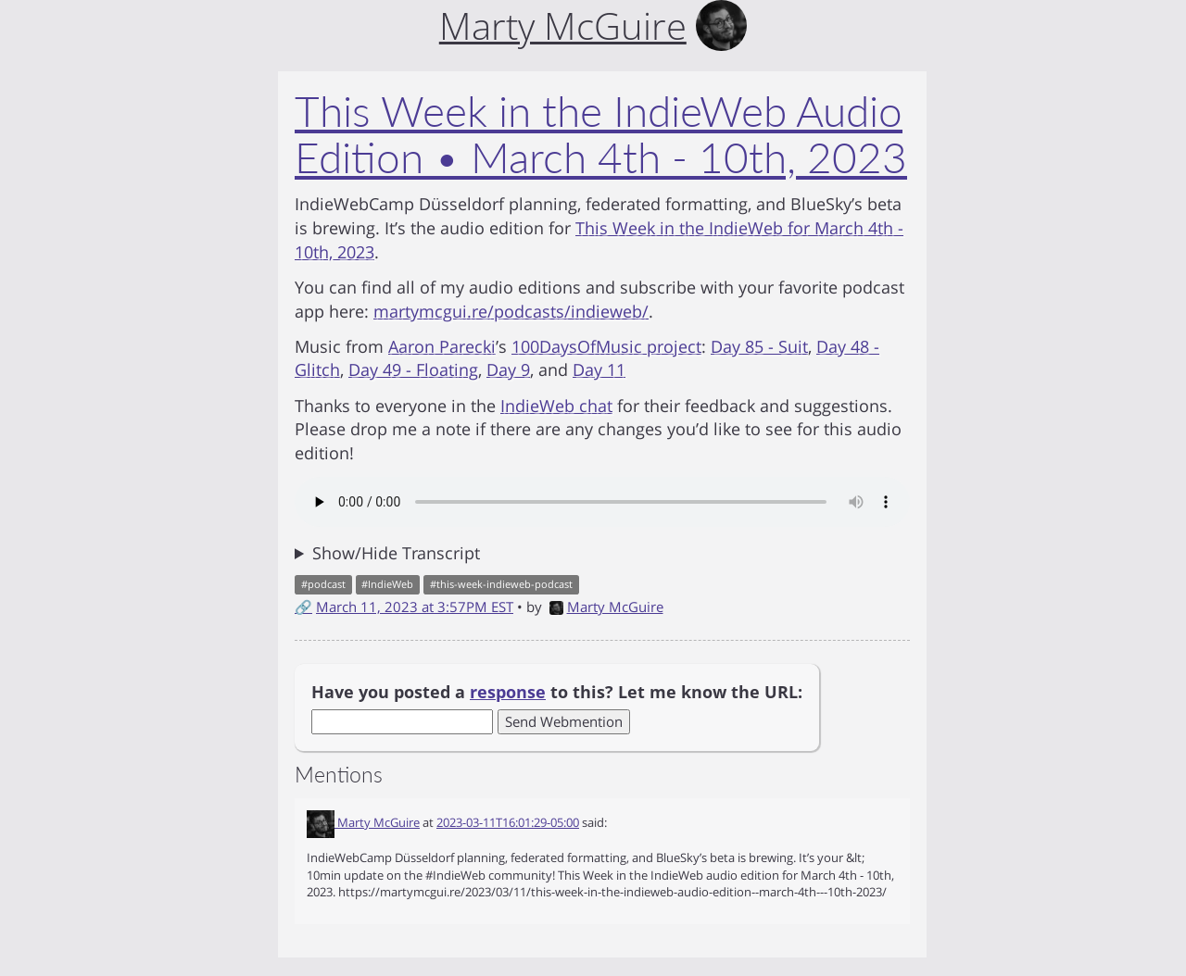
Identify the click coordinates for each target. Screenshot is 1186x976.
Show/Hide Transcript (396, 553)
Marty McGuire (606, 606)
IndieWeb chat (556, 405)
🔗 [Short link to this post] (303, 606)
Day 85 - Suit (759, 346)
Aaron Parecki (442, 346)
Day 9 (508, 369)
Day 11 (599, 369)
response (508, 692)
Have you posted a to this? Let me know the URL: (556, 692)
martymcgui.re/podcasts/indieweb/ (511, 311)
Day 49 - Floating (413, 369)
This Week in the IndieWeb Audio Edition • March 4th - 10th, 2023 (601, 134)
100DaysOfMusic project (606, 346)
